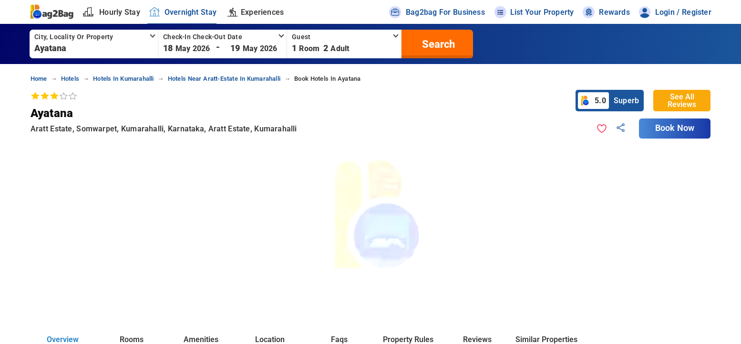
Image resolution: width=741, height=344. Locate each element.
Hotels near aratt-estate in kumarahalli (224, 78)
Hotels (70, 78)
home (39, 78)
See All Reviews (682, 100)
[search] (437, 44)
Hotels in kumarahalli (123, 78)
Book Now (674, 128)
